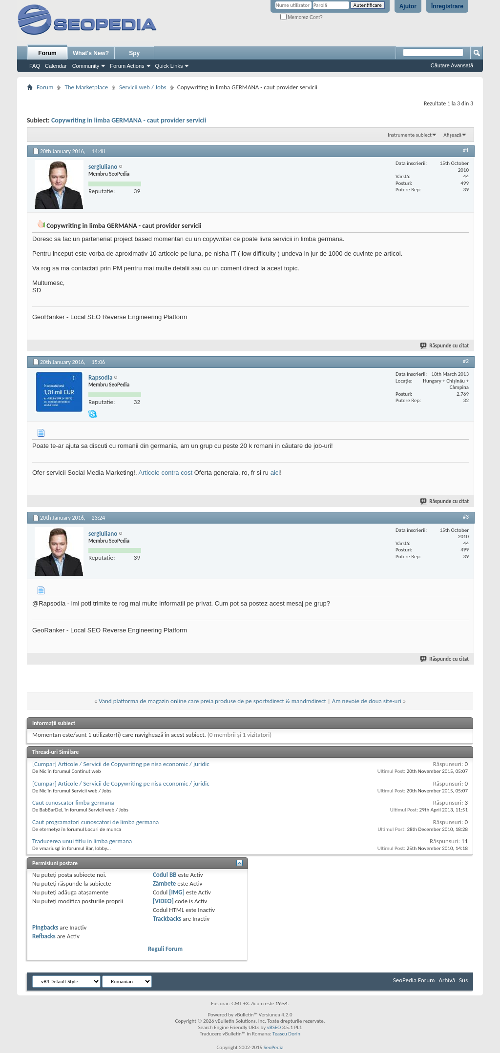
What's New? (91, 53)
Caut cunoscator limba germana (73, 802)
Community (86, 66)
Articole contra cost (165, 472)
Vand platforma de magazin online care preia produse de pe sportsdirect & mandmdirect (212, 701)
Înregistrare (447, 6)
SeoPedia (274, 1047)
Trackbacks (167, 918)
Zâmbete (164, 883)
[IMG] (177, 892)
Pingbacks (45, 927)
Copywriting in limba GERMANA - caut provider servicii (128, 120)
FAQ (34, 66)
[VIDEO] (163, 901)
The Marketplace (86, 87)
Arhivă (446, 980)
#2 (466, 361)
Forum (47, 53)
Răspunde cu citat (445, 346)
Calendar (56, 66)
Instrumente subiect (410, 135)
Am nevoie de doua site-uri (366, 701)
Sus (463, 980)
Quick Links (169, 66)
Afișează (452, 135)
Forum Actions (127, 66)
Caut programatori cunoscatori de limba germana (95, 822)
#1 (466, 150)
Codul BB (165, 874)
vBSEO (274, 1027)
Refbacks (44, 936)
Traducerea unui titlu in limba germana (82, 841)
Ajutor (408, 6)
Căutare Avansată (452, 65)
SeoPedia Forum (414, 980)
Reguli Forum (165, 948)
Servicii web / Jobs (143, 87)
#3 (466, 516)
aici (275, 472)
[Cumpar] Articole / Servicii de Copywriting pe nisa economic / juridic (120, 764)
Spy (134, 53)
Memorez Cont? (301, 17)
